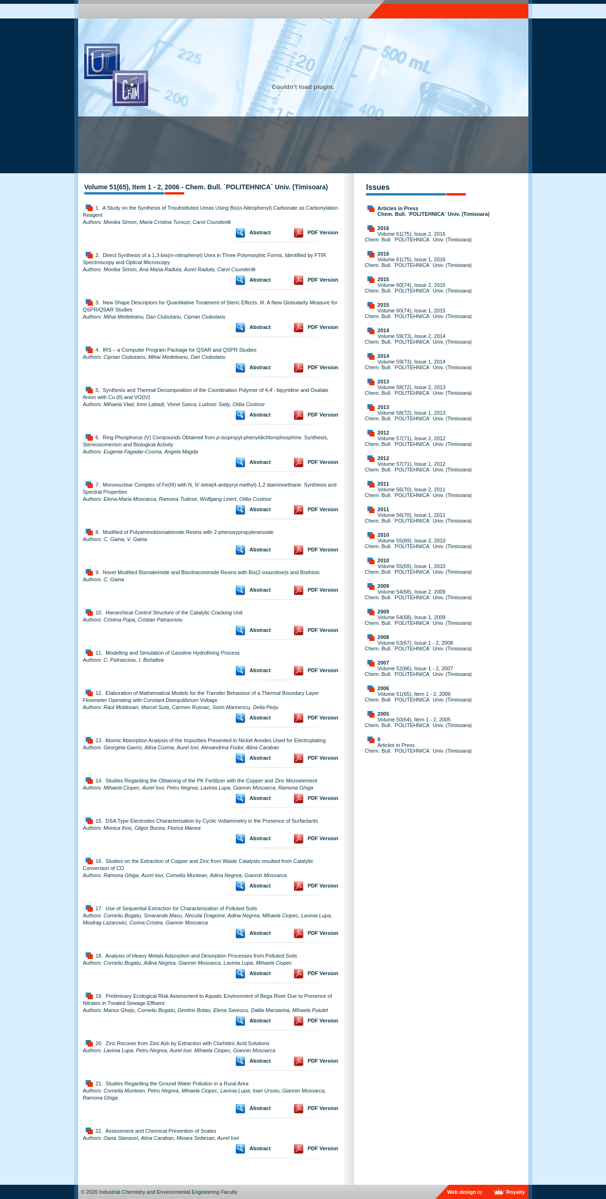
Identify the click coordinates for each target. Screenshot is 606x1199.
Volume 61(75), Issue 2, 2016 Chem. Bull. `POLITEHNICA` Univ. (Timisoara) (418, 236)
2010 (383, 535)
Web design (461, 1192)
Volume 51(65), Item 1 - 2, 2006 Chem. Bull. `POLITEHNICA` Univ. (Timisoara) (418, 696)
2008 (383, 637)
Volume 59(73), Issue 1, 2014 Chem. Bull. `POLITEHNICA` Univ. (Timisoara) (418, 364)
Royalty (515, 1192)
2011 (383, 484)
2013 (383, 381)
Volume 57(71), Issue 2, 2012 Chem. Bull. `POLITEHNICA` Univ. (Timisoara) (418, 441)
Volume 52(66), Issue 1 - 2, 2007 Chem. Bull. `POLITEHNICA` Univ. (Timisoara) (418, 671)
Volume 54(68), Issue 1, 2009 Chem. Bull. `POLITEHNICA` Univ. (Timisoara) (418, 620)
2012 (383, 432)
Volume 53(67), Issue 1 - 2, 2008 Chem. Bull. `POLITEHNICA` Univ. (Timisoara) (418, 645)
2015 (383, 279)
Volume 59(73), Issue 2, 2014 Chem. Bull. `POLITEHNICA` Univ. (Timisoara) (418, 339)
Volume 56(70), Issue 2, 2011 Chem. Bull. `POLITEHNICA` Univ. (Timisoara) (418, 492)
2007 (383, 663)
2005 (383, 714)
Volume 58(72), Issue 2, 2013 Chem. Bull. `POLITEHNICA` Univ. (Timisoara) (418, 390)
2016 (383, 228)
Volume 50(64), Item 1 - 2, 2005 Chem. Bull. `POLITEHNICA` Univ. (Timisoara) (418, 722)
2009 (383, 586)
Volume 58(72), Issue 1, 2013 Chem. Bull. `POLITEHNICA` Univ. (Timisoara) (418, 415)
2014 (383, 330)
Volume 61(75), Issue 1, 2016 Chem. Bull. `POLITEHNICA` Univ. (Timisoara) (418, 262)
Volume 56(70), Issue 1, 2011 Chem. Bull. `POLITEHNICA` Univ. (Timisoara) (418, 518)
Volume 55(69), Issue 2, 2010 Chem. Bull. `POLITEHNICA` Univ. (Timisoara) (418, 543)
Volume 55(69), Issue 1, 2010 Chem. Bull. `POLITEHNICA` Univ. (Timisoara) (418, 569)
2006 (383, 688)
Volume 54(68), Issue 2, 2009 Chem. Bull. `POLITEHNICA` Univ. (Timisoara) (418, 594)
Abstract (260, 232)
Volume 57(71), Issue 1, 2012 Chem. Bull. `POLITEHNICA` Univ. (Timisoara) (418, 466)
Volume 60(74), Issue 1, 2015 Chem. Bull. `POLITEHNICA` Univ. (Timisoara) (418, 313)
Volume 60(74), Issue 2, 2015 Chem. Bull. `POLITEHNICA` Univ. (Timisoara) (418, 287)
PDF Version (323, 232)
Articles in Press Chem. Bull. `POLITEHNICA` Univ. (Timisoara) (433, 211)
